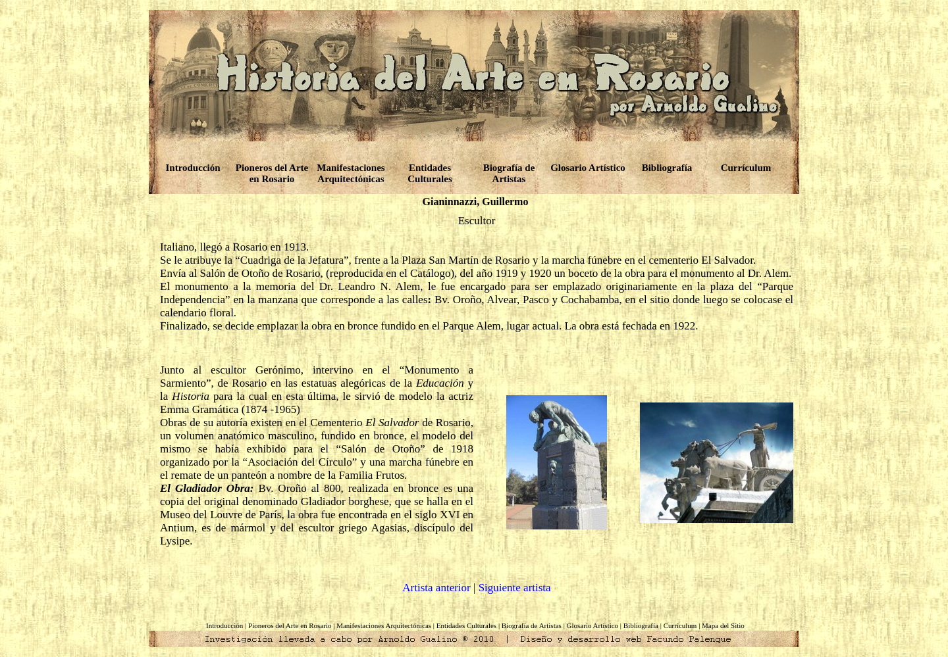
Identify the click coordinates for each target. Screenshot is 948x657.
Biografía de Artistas (509, 173)
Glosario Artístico (587, 167)
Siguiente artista (515, 587)
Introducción (192, 167)
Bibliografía (667, 167)
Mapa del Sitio (723, 625)
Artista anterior (436, 587)
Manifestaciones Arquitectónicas (350, 173)
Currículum (746, 167)
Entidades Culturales (430, 173)
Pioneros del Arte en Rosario (272, 173)
